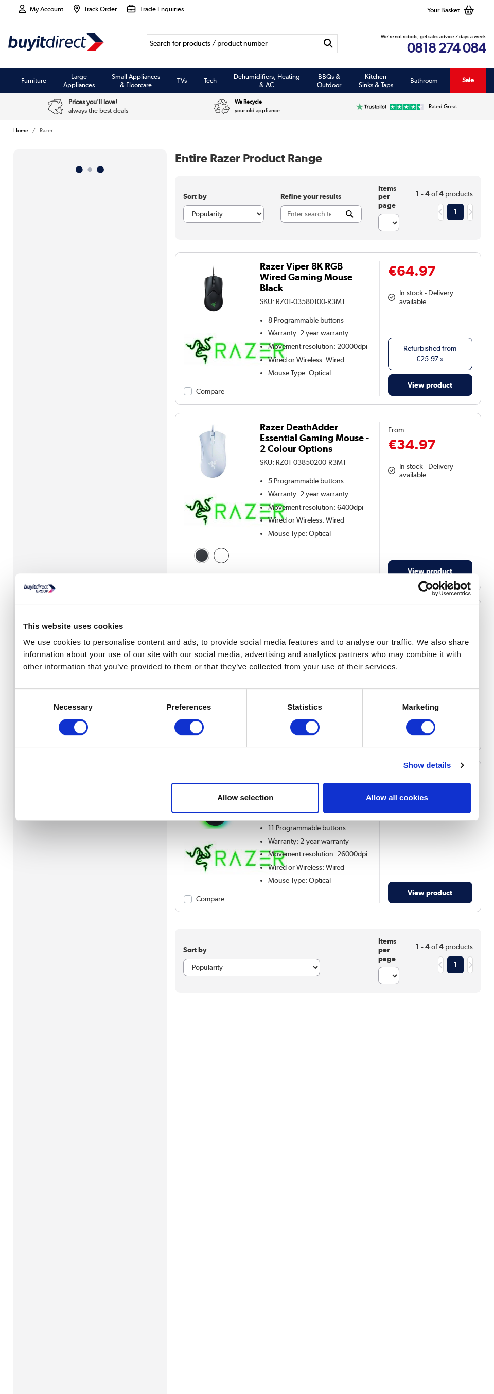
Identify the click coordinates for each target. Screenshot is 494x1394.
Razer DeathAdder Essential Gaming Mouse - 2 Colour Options (314, 438)
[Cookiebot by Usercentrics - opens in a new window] (426, 588)
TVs (182, 80)
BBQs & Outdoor (329, 80)
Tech (210, 80)
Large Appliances (79, 80)
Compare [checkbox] (210, 391)
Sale (468, 80)
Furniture (33, 80)
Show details (427, 765)
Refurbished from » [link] (429, 353)
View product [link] (430, 384)
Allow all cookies (397, 797)
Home (20, 130)
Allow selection (245, 797)
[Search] (233, 43)
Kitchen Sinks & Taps (376, 80)
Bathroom (424, 80)
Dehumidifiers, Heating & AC (267, 80)
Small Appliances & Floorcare (136, 80)
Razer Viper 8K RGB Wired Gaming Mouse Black (306, 277)
